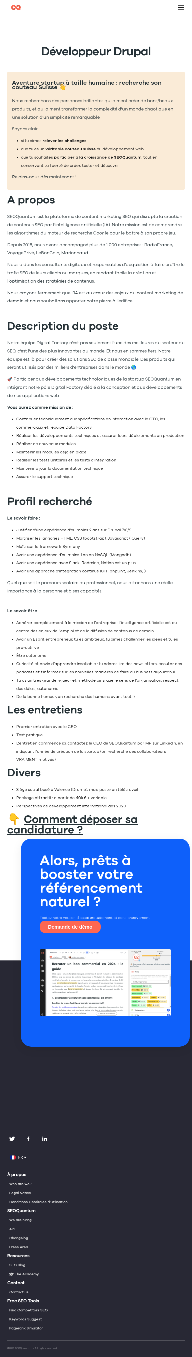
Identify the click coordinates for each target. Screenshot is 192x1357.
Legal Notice (19, 1185)
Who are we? (20, 1176)
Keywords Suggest (25, 1311)
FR (18, 1149)
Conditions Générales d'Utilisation (37, 1194)
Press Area (18, 1239)
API (12, 1221)
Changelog (18, 1230)
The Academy (23, 1266)
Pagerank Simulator (25, 1320)
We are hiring (20, 1212)
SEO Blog (17, 1257)
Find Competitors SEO (27, 1302)
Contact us (18, 1284)
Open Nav (183, 4)
